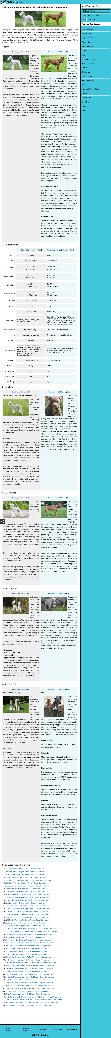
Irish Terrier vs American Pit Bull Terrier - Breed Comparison (27, 960)
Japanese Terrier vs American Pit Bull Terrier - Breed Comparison (29, 983)
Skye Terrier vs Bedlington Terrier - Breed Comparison (25, 926)
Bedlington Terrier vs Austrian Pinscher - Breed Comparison (27, 886)
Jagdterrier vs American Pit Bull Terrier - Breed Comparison (27, 971)
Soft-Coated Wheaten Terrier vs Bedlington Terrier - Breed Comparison (31, 931)
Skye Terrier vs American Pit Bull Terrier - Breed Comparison (28, 994)
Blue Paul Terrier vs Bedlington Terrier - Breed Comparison (27, 906)
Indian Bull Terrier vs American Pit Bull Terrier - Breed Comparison (30, 977)
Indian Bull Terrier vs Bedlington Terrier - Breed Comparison (27, 909)
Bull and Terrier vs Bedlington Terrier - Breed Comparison (26, 877)
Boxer (84, 85)
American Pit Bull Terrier (57, 52)
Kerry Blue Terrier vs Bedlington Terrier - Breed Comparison (27, 897)
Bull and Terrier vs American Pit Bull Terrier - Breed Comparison (29, 957)
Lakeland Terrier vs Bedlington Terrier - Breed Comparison (27, 900)
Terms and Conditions (26, 1029)
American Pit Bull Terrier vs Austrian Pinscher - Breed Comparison (30, 943)
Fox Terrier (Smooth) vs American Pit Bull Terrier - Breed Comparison (31, 963)
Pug (83, 55)
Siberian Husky (87, 29)
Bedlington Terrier (18, 52)
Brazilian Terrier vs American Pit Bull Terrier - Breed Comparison (29, 985)
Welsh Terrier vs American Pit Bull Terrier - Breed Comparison (28, 1005)
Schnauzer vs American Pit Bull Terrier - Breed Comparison (27, 951)
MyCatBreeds (72, 1029)
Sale (27, 52)
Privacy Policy (8, 1029)
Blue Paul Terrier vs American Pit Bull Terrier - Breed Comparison (29, 974)
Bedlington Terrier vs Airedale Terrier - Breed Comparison (26, 883)
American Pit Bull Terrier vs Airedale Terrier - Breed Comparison (29, 940)
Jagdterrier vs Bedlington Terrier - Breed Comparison (25, 903)
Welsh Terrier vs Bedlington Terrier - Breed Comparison (26, 937)
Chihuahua (86, 72)
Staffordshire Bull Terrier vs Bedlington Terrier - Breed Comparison (30, 934)
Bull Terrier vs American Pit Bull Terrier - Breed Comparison (27, 948)
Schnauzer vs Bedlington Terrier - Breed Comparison (25, 872)
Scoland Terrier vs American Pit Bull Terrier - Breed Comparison (29, 991)
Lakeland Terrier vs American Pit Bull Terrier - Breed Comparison (29, 968)
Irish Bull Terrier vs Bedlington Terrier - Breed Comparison (27, 911)
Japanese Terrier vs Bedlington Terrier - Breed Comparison (27, 914)
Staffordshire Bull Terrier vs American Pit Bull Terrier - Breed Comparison (32, 1003)
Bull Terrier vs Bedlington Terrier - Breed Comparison (25, 869)
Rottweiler (85, 68)
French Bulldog (87, 46)
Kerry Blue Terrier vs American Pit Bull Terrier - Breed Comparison (30, 966)
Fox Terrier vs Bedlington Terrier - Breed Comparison (25, 874)
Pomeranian (86, 42)
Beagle (84, 93)
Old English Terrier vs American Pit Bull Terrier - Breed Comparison (30, 988)
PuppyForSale (57, 1029)
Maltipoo (85, 110)
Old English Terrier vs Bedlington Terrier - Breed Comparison (28, 920)
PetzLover (42, 1029)
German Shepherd (88, 59)
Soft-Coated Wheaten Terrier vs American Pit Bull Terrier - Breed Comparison (34, 1000)
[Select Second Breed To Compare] (96, 15)
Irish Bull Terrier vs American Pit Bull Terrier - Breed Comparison (29, 980)
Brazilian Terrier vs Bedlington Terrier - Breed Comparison (27, 917)
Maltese (84, 51)
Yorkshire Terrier (88, 33)
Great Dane (86, 102)
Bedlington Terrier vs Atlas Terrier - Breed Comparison (25, 889)
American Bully (87, 80)
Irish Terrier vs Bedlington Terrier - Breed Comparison (25, 891)
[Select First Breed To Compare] (96, 11)
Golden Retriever (88, 63)
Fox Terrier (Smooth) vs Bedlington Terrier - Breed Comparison (28, 894)
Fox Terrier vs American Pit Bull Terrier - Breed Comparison (27, 954)
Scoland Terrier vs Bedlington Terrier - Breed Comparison (26, 923)
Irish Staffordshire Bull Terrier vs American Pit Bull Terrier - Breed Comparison (34, 997)
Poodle (84, 106)
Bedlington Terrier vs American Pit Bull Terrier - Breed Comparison (30, 880)
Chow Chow (86, 98)
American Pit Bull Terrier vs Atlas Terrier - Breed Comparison (28, 946)
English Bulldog (87, 38)
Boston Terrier (87, 76)
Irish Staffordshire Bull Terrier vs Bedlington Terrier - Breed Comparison (31, 929)
